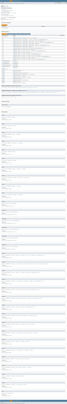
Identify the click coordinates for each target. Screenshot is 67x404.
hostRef (14, 70)
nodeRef (14, 78)
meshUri (23, 92)
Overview (1, 400)
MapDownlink (7, 220)
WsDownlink (4, 68)
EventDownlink (4, 60)
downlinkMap (4, 223)
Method (12, 3)
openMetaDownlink (34, 92)
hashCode (17, 87)
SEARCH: (56, 2)
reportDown (47, 92)
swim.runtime (6, 5)
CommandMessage (43, 39)
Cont (39, 39)
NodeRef (3, 78)
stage (55, 92)
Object (5, 18)
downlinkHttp (15, 62)
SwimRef (6, 19)
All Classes (2, 2)
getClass (13, 87)
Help (22, 400)
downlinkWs (15, 67)
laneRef (14, 74)
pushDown (43, 92)
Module (5, 400)
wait (31, 87)
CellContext (11, 19)
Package (8, 400)
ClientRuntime (11, 15)
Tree (13, 400)
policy (39, 92)
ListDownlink (4, 63)
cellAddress (9, 92)
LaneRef (3, 74)
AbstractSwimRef (5, 27)
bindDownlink (4, 92)
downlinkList (15, 63)
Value (34, 38)
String (17, 38)
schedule (51, 92)
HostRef (3, 70)
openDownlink (28, 92)
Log (21, 95)
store (58, 92)
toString (28, 87)
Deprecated (16, 400)
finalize (9, 87)
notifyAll (24, 87)
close (14, 36)
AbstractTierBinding (4, 15)
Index (20, 400)
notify (20, 87)
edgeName (19, 92)
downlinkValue (15, 66)
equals (6, 87)
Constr (9, 3)
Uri (16, 49)
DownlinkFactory (14, 214)
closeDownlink (15, 92)
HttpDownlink (6, 62)
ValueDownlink (4, 66)
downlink (14, 60)
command (14, 38)
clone (3, 87)
